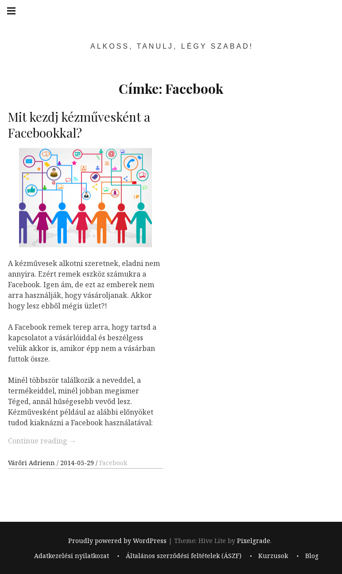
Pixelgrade (253, 540)
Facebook (113, 462)
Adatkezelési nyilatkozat (71, 556)
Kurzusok (273, 556)
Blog (312, 556)
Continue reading (42, 441)
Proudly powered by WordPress (117, 540)
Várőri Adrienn (32, 462)
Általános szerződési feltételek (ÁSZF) (183, 556)
